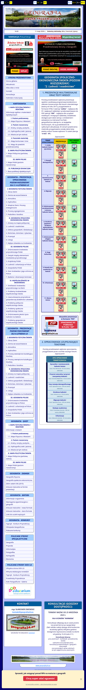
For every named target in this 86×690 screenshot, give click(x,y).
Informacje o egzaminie (15, 499)
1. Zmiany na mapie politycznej (17, 223)
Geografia (10, 542)
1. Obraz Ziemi (11, 192)
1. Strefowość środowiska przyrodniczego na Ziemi (15, 287)
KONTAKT (32, 633)
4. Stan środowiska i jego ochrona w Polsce (19, 414)
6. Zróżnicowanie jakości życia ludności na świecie (17, 315)
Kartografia (10, 556)
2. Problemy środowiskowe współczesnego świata (16, 292)
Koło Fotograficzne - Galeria (16, 582)
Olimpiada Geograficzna (15, 527)
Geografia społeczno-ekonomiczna (19, 480)
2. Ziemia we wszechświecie (16, 195)
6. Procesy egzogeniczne (15, 211)
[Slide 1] (37, 24)
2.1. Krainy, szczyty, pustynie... (18, 128)
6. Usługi (9, 240)
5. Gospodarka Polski (14, 268)
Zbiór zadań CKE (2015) (15, 484)
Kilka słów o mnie (12, 88)
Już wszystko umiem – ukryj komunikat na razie (41, 684)
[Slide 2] (41, 24)
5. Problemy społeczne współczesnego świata (14, 310)
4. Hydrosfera (11, 202)
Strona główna (11, 81)
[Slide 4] (49, 24)
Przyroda (9, 546)
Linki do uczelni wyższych (15, 514)
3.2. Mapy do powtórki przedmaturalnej (15, 145)
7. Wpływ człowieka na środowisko (19, 243)
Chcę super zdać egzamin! (40, 678)
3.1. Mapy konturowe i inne (17, 141)
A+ (35, 2)
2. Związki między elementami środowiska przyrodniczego (17, 256)
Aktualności (10, 84)
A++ (70, 2)
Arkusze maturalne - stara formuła (19, 511)
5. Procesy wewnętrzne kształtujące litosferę (19, 355)
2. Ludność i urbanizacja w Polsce (18, 406)
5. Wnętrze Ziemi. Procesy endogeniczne (16, 206)
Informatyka (10, 549)
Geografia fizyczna (13, 477)
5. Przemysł (10, 236)
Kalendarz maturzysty (14, 98)
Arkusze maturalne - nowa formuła (19, 508)
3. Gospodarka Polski (14, 410)
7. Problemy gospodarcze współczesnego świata (15, 321)
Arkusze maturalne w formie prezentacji (17, 488)
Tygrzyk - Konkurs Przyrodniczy (18, 524)
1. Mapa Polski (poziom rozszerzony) (15, 163)
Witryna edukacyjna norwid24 (17, 572)
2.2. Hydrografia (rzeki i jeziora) (18, 131)
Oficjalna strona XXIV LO (15, 568)
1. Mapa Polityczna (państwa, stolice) (17, 154)
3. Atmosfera (11, 198)
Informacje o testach (14, 430)
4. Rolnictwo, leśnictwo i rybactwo (19, 233)
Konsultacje (10, 94)
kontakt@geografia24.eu (22, 612)
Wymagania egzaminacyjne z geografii (17, 503)
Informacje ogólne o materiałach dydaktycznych (18, 113)
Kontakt (9, 91)
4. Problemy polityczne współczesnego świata (14, 304)
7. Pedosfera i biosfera (14, 214)
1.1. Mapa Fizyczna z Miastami (18, 121)
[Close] (81, 679)
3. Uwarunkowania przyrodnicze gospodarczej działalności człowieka (19, 298)
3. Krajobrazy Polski (13, 261)
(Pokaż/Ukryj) (20, 37)
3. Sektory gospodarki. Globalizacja (19, 230)
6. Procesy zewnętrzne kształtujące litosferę (19, 360)
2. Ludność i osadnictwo (15, 226)
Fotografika (10, 552)
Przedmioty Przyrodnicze (15, 578)
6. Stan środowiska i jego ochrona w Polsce (19, 272)
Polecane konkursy (13, 530)
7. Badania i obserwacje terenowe (18, 277)
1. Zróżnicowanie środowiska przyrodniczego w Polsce (17, 401)
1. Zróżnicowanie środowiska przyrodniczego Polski (17, 251)
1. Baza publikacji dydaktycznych (18, 171)
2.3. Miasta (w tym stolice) (16, 134)
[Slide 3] (45, 24)
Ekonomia (10, 559)
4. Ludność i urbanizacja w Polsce (18, 264)
